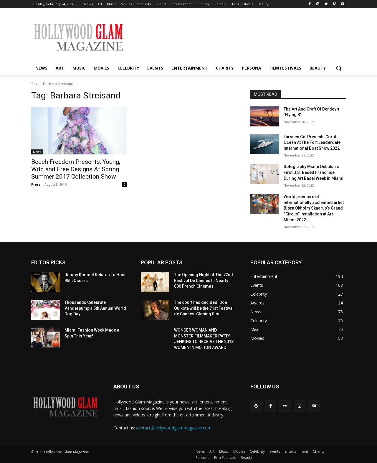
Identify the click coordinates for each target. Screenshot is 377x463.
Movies (239, 451)
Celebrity (257, 451)
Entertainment (296, 451)
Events (274, 451)
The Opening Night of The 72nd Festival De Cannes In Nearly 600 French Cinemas (203, 280)
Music (224, 451)
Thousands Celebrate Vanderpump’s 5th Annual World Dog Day (95, 308)
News (37, 152)
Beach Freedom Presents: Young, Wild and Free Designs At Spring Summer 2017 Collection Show (75, 169)
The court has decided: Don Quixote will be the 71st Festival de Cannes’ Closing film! (204, 308)
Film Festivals (225, 457)
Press (35, 184)
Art (211, 451)
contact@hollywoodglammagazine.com (173, 428)
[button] (339, 68)
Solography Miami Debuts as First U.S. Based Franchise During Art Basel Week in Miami (313, 172)
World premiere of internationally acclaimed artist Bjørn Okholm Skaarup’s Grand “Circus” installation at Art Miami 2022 (314, 208)
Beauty (246, 457)
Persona (202, 457)
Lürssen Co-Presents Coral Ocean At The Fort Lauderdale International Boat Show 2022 (312, 142)
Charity (319, 451)
